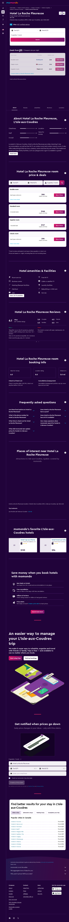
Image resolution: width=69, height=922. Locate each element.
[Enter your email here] (39, 773)
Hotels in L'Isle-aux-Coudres (16, 9)
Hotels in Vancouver (17, 824)
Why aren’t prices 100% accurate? (38, 874)
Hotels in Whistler (16, 844)
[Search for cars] (3, 15)
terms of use (31, 786)
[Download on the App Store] (56, 893)
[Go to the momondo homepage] (12, 3)
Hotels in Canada (35, 7)
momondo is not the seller (38, 867)
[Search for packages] (3, 19)
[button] (3, 3)
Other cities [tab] (15, 812)
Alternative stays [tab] (28, 812)
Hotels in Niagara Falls (17, 831)
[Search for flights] (3, 8)
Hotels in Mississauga (17, 839)
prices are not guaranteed (47, 862)
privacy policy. (40, 786)
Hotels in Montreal (16, 826)
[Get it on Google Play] (56, 889)
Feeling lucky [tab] (40, 812)
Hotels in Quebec (46, 7)
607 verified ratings (23, 24)
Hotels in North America (23, 7)
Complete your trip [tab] (53, 812)
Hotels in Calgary (16, 836)
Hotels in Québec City (17, 834)
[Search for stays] (3, 12)
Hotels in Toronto (16, 821)
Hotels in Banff (15, 829)
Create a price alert (33, 603)
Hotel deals (12, 7)
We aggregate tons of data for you (38, 871)
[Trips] (3, 24)
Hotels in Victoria (16, 846)
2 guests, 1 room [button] (16, 35)
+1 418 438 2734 (15, 22)
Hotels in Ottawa (16, 841)
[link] (37, 612)
